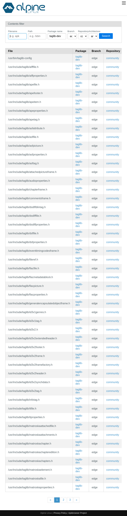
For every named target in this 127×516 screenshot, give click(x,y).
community (112, 58)
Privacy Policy (60, 513)
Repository (82, 31)
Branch (70, 31)
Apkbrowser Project (77, 513)
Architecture (93, 31)
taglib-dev (79, 58)
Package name (55, 31)
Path (30, 31)
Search (106, 36)
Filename (12, 31)
